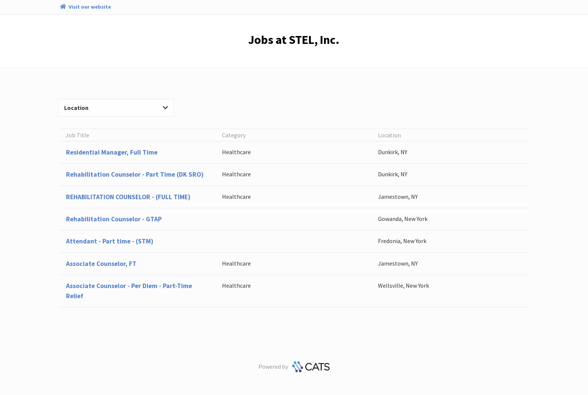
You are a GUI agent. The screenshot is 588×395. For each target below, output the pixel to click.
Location (116, 107)
